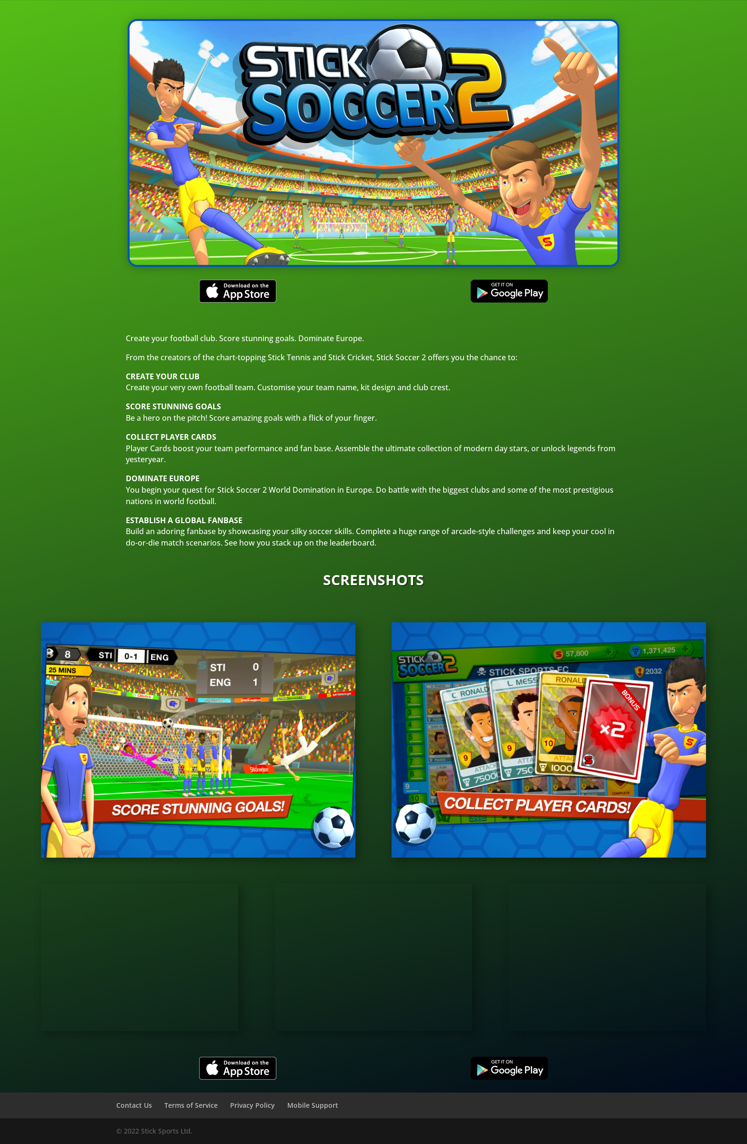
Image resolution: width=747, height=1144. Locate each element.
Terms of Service (191, 1105)
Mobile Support (312, 1105)
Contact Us (134, 1105)
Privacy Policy (252, 1105)
